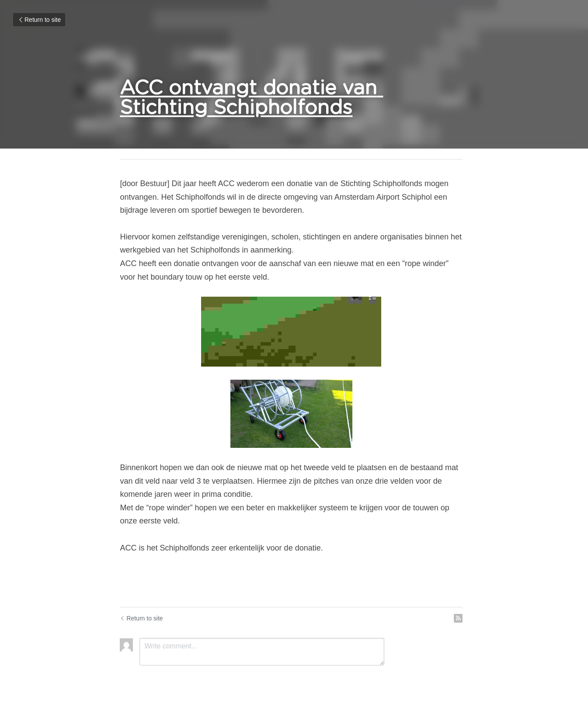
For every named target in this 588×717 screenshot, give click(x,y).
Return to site (39, 19)
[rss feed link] (463, 618)
